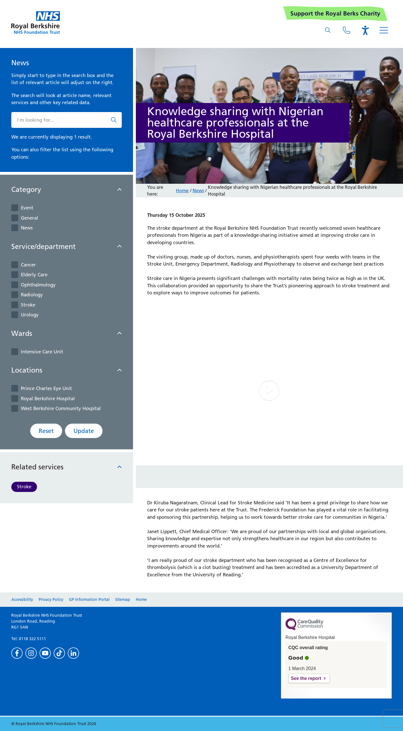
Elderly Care (34, 274)
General (29, 218)
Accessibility (22, 599)
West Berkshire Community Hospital (61, 408)
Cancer (28, 265)
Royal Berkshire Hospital (48, 398)
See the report (306, 678)
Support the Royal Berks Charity (335, 13)
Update (83, 430)
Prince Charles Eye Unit (46, 388)
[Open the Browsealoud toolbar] (365, 30)
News (27, 228)
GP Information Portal (89, 599)
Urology (30, 315)
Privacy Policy (51, 599)
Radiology (32, 294)
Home (182, 190)
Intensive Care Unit (42, 351)
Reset (46, 430)
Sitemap (122, 599)
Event (27, 208)
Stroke (28, 305)
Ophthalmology (38, 285)
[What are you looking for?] (328, 30)
